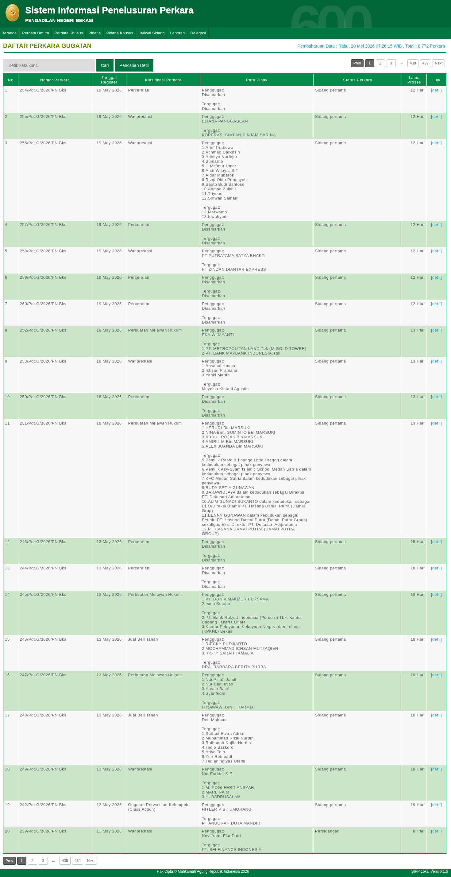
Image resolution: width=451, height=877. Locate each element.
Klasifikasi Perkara (163, 80)
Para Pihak (257, 80)
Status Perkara (357, 80)
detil (436, 90)
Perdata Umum (35, 33)
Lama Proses (414, 79)
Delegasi (198, 33)
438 (413, 63)
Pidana (94, 33)
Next (439, 63)
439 (425, 63)
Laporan (177, 33)
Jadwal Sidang (152, 33)
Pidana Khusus (119, 33)
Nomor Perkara (55, 80)
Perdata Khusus (69, 33)
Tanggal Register (109, 79)
